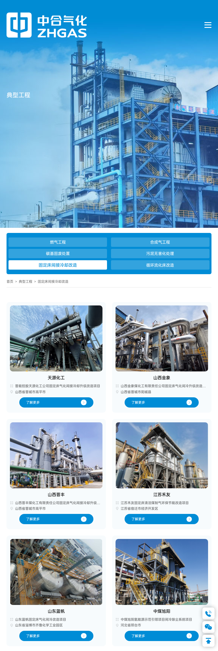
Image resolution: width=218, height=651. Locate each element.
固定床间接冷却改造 (58, 265)
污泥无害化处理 (160, 253)
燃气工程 (58, 242)
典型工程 (25, 281)
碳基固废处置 (58, 253)
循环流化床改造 (160, 265)
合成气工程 (160, 242)
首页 (10, 281)
